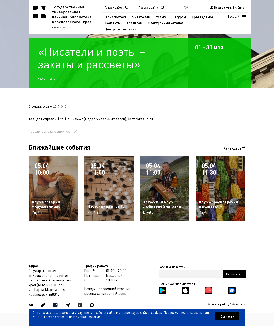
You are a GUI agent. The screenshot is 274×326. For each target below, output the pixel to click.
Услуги (161, 17)
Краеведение (202, 17)
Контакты (113, 23)
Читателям (141, 17)
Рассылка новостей (172, 267)
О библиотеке (116, 17)
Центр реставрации (120, 29)
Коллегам (134, 23)
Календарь (234, 148)
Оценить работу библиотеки (226, 304)
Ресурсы (179, 17)
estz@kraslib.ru (140, 118)
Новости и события (48, 78)
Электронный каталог (165, 23)
